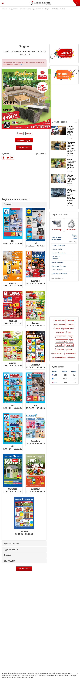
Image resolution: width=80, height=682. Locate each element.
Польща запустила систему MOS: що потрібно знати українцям (28, 614)
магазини (71, 320)
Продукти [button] (8, 204)
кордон (58, 328)
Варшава (72, 357)
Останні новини (59, 122)
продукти (70, 345)
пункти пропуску (62, 341)
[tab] (24, 204)
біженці (69, 349)
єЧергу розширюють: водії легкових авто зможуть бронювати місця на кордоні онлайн (71, 196)
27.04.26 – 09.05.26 (12, 490)
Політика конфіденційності (29, 664)
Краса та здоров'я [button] (12, 544)
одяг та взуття (57, 353)
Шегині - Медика (57, 270)
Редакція (55, 664)
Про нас (16, 664)
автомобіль (60, 345)
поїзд (70, 337)
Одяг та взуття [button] (11, 549)
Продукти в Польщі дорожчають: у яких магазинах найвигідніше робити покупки (26, 623)
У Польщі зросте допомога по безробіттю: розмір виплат (26, 641)
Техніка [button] (7, 555)
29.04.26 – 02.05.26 (35, 365)
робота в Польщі (68, 328)
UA (77, 3)
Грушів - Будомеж (58, 262)
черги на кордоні (71, 353)
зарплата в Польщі (60, 357)
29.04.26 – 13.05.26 (35, 282)
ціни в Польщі (61, 337)
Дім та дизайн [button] (10, 561)
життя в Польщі (60, 320)
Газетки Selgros (24, 140)
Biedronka (61, 333)
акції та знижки (60, 324)
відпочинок (60, 349)
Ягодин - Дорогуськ (58, 245)
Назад (21, 133)
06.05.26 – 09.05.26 (12, 242)
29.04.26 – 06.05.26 (12, 322)
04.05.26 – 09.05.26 (35, 244)
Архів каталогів (40, 154)
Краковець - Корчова (59, 266)
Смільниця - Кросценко (59, 273)
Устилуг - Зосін (57, 249)
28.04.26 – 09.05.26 (35, 442)
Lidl (71, 341)
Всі (75, 122)
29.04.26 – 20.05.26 (12, 284)
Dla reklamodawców (45, 664)
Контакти (63, 664)
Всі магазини (24, 147)
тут (21, 64)
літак (69, 333)
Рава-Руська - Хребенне (56, 258)
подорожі (71, 324)
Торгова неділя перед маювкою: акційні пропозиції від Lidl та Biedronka (26, 632)
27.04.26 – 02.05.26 (35, 490)
